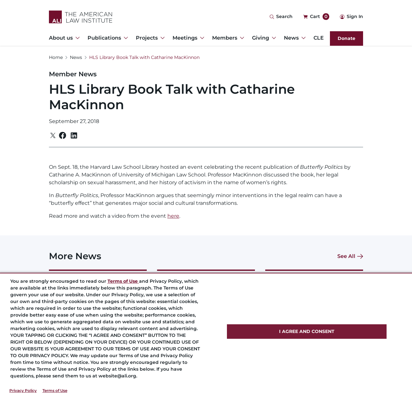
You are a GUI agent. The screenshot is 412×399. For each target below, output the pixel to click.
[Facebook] (62, 135)
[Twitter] (53, 135)
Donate (346, 38)
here (173, 216)
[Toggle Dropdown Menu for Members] (240, 38)
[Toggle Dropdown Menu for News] (302, 38)
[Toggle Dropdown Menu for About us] (76, 38)
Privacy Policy (23, 390)
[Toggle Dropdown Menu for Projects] (161, 38)
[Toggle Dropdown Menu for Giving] (272, 38)
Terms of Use (54, 390)
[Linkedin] (74, 135)
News (76, 57)
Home (56, 57)
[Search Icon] (281, 17)
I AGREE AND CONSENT (306, 331)
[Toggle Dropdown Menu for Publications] (124, 38)
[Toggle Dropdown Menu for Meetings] (200, 38)
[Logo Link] (80, 17)
